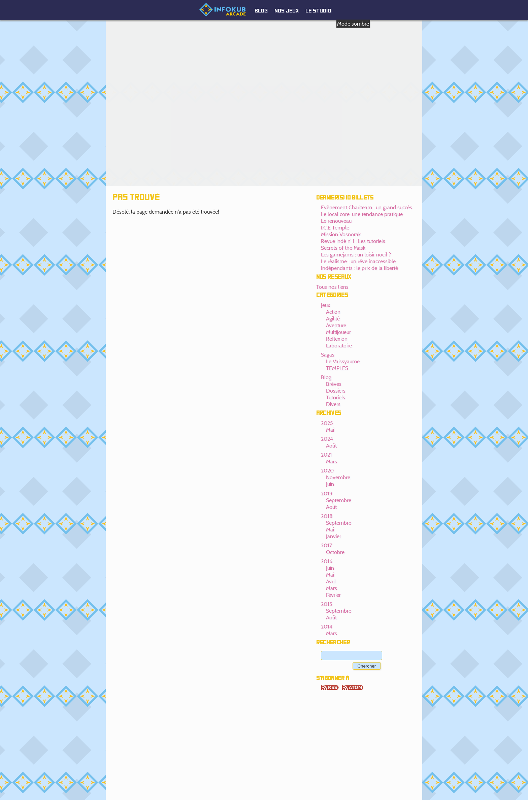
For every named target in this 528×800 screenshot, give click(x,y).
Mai (330, 429)
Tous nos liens (332, 286)
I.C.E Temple (335, 227)
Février (333, 594)
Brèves (333, 383)
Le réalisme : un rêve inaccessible (358, 261)
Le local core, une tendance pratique (362, 214)
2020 (327, 470)
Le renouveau (336, 220)
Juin (330, 484)
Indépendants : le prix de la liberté (359, 268)
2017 (326, 545)
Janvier (333, 536)
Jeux (325, 305)
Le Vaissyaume (343, 361)
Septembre (338, 500)
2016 (326, 561)
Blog (261, 10)
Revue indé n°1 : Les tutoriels (353, 241)
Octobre (335, 552)
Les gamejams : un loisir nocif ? (356, 254)
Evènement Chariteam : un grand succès (366, 207)
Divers (333, 404)
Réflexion (337, 338)
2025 (327, 423)
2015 (326, 604)
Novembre (338, 477)
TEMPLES (337, 368)
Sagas (327, 354)
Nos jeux (286, 10)
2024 (327, 438)
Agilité (333, 318)
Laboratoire (339, 345)
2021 (326, 454)
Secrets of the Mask (343, 247)
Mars (331, 461)
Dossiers (335, 390)
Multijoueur (338, 332)
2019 (326, 493)
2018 (327, 516)
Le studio (318, 10)
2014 (326, 626)
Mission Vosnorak (341, 234)
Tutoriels (335, 397)
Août (331, 445)
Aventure (336, 325)
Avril (331, 581)
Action (333, 311)
